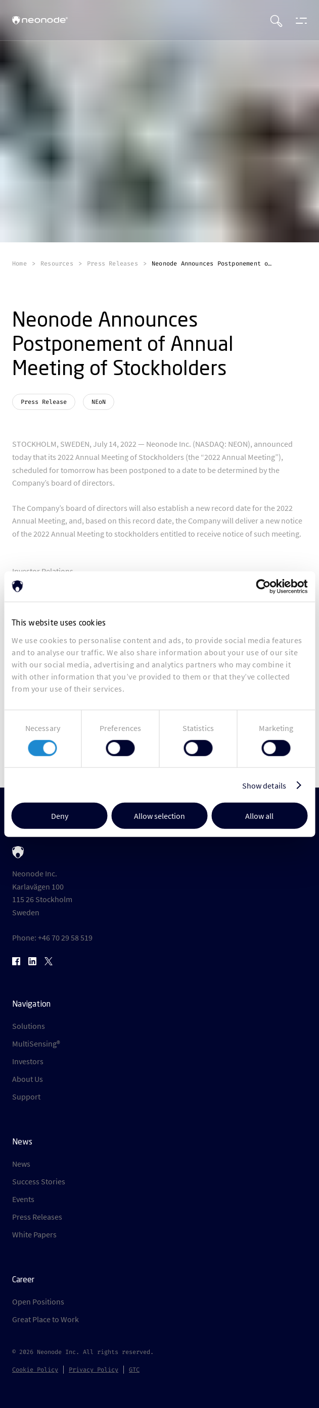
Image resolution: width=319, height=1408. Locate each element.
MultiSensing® (36, 1043)
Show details (264, 785)
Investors (27, 1061)
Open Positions (38, 1301)
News (21, 1164)
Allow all (259, 816)
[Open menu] (299, 20)
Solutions (28, 1026)
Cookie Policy (35, 1370)
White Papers (34, 1234)
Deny (59, 816)
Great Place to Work (45, 1319)
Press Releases (37, 1217)
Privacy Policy (93, 1370)
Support (26, 1096)
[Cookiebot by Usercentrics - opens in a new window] (263, 586)
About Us (27, 1079)
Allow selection (159, 816)
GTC (134, 1370)
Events (23, 1199)
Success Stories (38, 1181)
